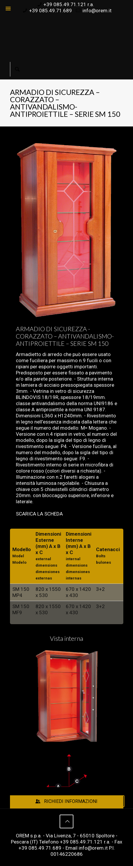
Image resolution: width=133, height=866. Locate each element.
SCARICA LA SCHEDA (39, 514)
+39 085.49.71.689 (50, 10)
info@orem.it (97, 10)
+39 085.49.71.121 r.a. (68, 4)
